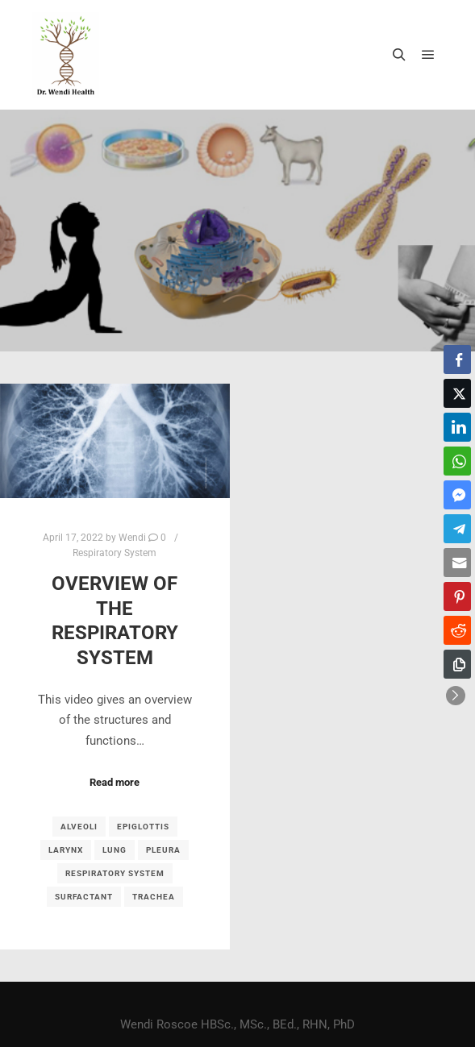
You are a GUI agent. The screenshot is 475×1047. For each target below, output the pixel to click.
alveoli (79, 826)
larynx (65, 849)
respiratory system (115, 873)
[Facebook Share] (457, 359)
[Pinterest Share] (457, 596)
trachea (153, 896)
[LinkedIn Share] (457, 427)
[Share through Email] (457, 562)
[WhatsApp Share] (457, 461)
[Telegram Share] (457, 528)
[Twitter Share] (457, 393)
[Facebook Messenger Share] (457, 494)
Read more (115, 782)
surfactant (84, 896)
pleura (163, 849)
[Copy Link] (457, 664)
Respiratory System (114, 553)
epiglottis (143, 826)
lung (114, 849)
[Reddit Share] (457, 630)
